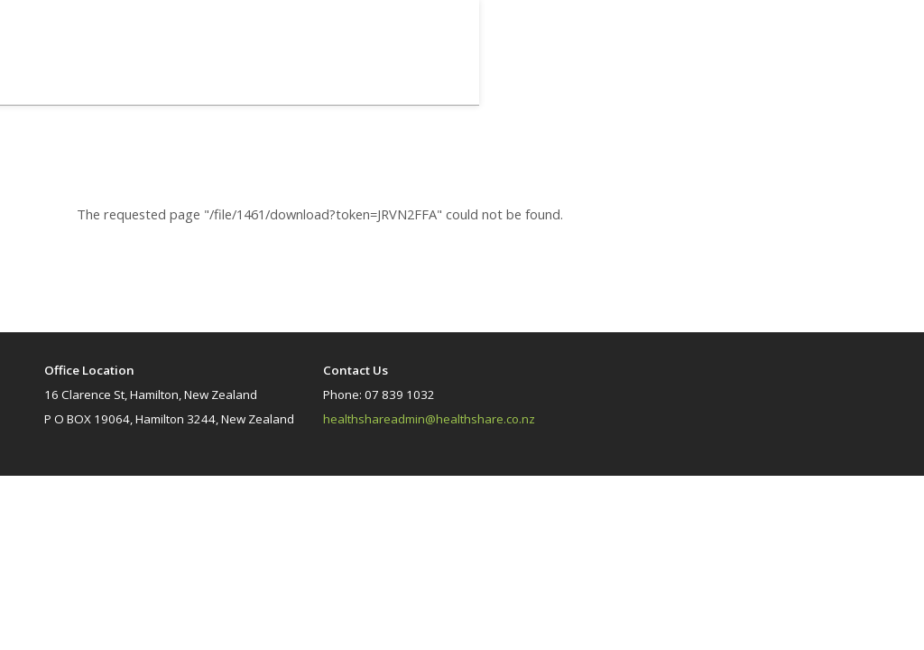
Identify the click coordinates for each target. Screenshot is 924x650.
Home (797, 80)
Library (848, 80)
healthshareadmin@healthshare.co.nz (429, 419)
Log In (715, 33)
